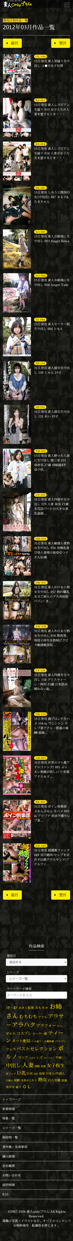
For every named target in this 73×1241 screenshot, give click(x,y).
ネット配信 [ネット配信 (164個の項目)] (21, 1040)
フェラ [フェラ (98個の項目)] (11, 1049)
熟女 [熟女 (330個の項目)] (42, 1080)
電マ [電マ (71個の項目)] (18, 1087)
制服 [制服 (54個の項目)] (37, 1066)
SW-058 (41, 626)
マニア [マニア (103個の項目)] (23, 1057)
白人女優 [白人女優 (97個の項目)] (54, 1080)
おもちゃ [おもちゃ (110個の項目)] (41, 1007)
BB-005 (40, 802)
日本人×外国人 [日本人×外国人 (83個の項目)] (55, 1073)
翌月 (61, 43)
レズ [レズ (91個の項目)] (39, 1057)
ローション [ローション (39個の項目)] (49, 1057)
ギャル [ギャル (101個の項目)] (11, 1033)
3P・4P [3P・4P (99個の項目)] (12, 1007)
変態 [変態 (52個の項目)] (43, 1066)
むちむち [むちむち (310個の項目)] (28, 1016)
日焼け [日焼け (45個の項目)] (9, 1080)
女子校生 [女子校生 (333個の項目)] (56, 1065)
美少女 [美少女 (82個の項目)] (10, 1087)
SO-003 (41, 232)
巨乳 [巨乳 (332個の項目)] (21, 1073)
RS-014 (40, 144)
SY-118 (40, 670)
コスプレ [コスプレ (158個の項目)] (24, 1033)
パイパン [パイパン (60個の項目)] (60, 1041)
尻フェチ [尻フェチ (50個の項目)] (11, 1073)
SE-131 (40, 407)
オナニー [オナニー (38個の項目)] (61, 1026)
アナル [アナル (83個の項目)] (42, 1017)
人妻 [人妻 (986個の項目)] (28, 1065)
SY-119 (40, 495)
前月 (12, 43)
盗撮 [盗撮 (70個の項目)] (64, 1080)
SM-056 (41, 538)
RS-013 (40, 100)
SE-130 (40, 363)
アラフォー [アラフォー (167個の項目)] (46, 1025)
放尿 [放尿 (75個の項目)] (42, 1073)
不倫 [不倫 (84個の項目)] (58, 1057)
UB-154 (41, 714)
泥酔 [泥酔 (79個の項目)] (17, 1080)
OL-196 (41, 56)
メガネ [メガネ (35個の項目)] (32, 1058)
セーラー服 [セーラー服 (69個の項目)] (40, 1034)
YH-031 (41, 451)
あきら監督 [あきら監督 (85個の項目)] (26, 1008)
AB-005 (41, 758)
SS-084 (40, 319)
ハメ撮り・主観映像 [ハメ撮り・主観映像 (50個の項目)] (42, 1041)
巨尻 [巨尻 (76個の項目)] (30, 1073)
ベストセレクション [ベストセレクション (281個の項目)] (37, 1049)
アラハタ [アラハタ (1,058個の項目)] (23, 1025)
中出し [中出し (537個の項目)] (13, 1065)
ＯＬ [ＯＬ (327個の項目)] (26, 1086)
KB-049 (41, 846)
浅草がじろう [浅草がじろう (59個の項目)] (29, 1080)
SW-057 (41, 582)
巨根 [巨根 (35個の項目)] (36, 1073)
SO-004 (41, 275)
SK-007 (40, 188)
